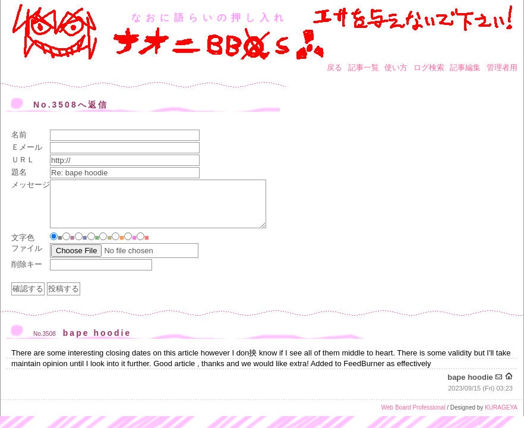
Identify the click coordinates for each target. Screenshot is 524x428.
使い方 (396, 67)
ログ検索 (428, 67)
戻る (334, 67)
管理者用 (502, 67)
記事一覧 (363, 67)
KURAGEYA (501, 407)
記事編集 (465, 67)
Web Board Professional (413, 407)
